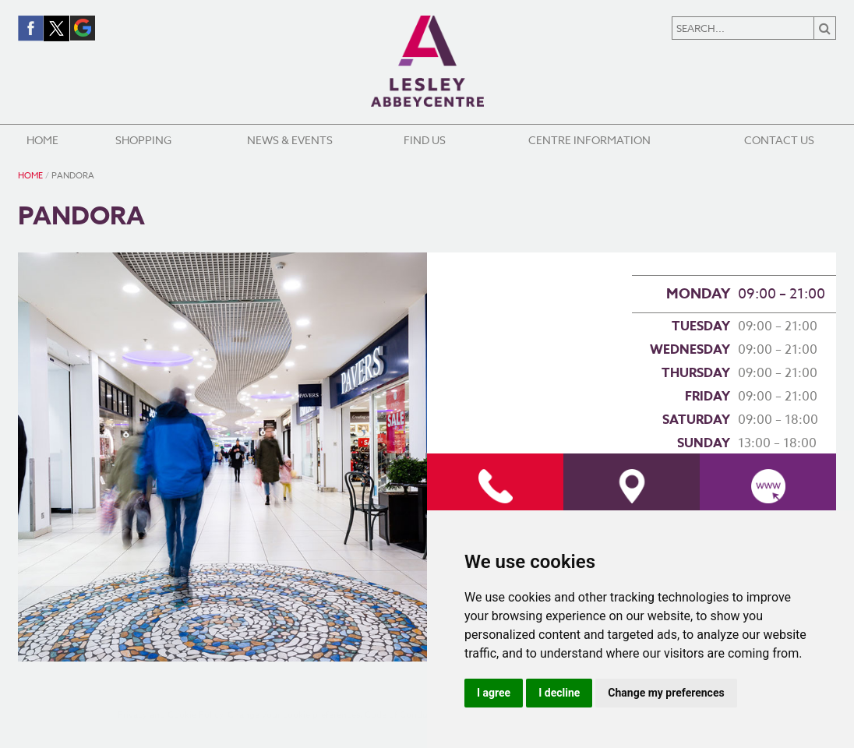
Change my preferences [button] (666, 692)
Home (42, 139)
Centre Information (589, 139)
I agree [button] (493, 692)
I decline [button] (559, 692)
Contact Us (779, 139)
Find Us (425, 139)
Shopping (143, 139)
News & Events (290, 139)
